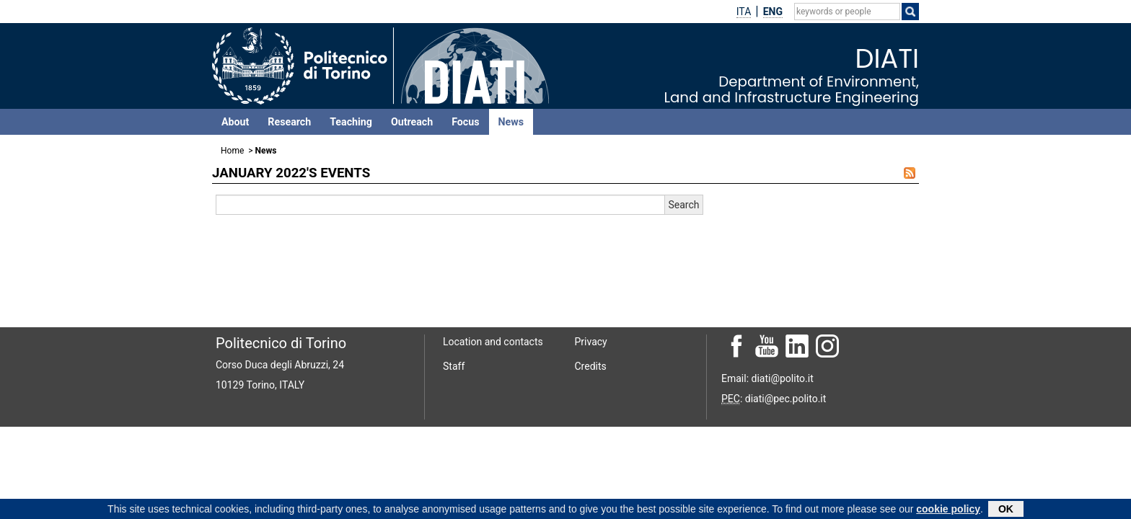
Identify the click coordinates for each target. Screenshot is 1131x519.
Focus (465, 122)
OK (1005, 510)
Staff (454, 366)
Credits (591, 366)
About (235, 122)
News (511, 122)
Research (289, 122)
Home (232, 151)
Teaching (351, 122)
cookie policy (948, 510)
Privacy (591, 341)
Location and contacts (493, 341)
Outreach (412, 122)
